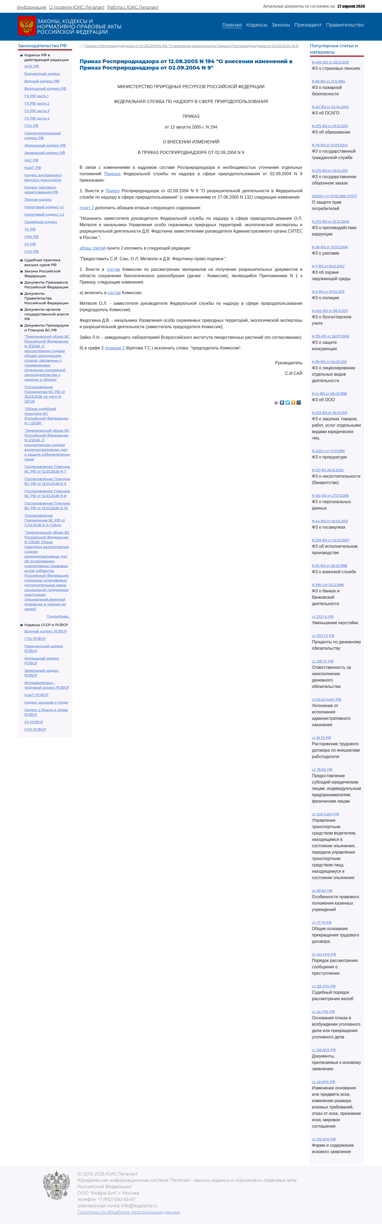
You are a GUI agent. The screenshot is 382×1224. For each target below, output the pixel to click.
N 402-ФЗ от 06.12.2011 (330, 311)
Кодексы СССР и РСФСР (46, 625)
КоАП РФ (32, 167)
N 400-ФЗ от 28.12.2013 (330, 62)
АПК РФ (31, 66)
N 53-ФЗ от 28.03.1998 (329, 566)
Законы (281, 25)
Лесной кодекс (38, 199)
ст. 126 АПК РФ (324, 1050)
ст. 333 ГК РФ (322, 617)
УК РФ (30, 244)
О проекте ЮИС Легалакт (77, 7)
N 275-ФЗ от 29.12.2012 (330, 171)
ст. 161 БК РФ (322, 891)
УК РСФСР (33, 722)
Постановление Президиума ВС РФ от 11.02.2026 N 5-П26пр (44, 520)
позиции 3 (114, 348)
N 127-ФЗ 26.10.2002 (328, 470)
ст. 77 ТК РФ (322, 923)
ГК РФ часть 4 (37, 118)
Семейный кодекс (40, 222)
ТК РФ (30, 229)
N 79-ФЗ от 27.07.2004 (330, 145)
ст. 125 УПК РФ (324, 986)
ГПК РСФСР (35, 638)
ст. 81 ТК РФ (321, 738)
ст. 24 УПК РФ (323, 1012)
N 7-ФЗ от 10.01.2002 (328, 266)
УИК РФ (31, 236)
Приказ (113, 191)
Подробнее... (58, 616)
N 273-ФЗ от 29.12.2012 (330, 126)
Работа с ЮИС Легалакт (132, 7)
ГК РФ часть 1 (36, 96)
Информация (31, 7)
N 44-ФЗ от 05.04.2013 (330, 521)
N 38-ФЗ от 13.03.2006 (330, 247)
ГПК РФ (31, 125)
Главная (232, 25)
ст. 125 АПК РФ (324, 1139)
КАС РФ (31, 160)
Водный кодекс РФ (41, 81)
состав (113, 269)
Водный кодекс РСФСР (45, 631)
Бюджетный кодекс (42, 73)
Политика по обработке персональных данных (128, 1212)
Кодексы (256, 25)
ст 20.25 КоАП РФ (326, 699)
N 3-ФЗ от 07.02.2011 (328, 292)
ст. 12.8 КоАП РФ (325, 814)
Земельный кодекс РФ (44, 153)
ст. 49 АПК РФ (323, 1082)
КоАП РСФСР (36, 695)
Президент (308, 25)
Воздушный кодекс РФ (45, 88)
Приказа (112, 174)
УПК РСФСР (35, 729)
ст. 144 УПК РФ (324, 954)
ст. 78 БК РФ (322, 770)
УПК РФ (31, 251)
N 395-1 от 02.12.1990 (328, 585)
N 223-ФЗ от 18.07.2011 (329, 413)
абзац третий (92, 248)
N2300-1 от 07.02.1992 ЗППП (334, 196)
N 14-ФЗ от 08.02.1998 (329, 394)
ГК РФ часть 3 (36, 111)
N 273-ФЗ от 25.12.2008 (330, 222)
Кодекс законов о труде (46, 702)
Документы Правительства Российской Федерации (46, 298)
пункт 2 (87, 208)
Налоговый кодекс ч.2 (44, 214)
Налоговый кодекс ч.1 (44, 207)
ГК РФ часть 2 (36, 103)
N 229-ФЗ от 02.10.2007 (330, 540)
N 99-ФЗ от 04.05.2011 (329, 362)
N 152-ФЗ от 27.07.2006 (330, 496)
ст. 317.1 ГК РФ (323, 636)
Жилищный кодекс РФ (45, 145)
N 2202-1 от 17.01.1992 (328, 451)
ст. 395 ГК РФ (322, 661)
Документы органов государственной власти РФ (46, 314)
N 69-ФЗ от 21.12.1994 (328, 81)
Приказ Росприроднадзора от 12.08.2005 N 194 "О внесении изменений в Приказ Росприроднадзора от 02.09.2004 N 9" (191, 46)
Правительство (345, 25)
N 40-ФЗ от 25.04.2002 (330, 107)
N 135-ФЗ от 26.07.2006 (330, 336)
